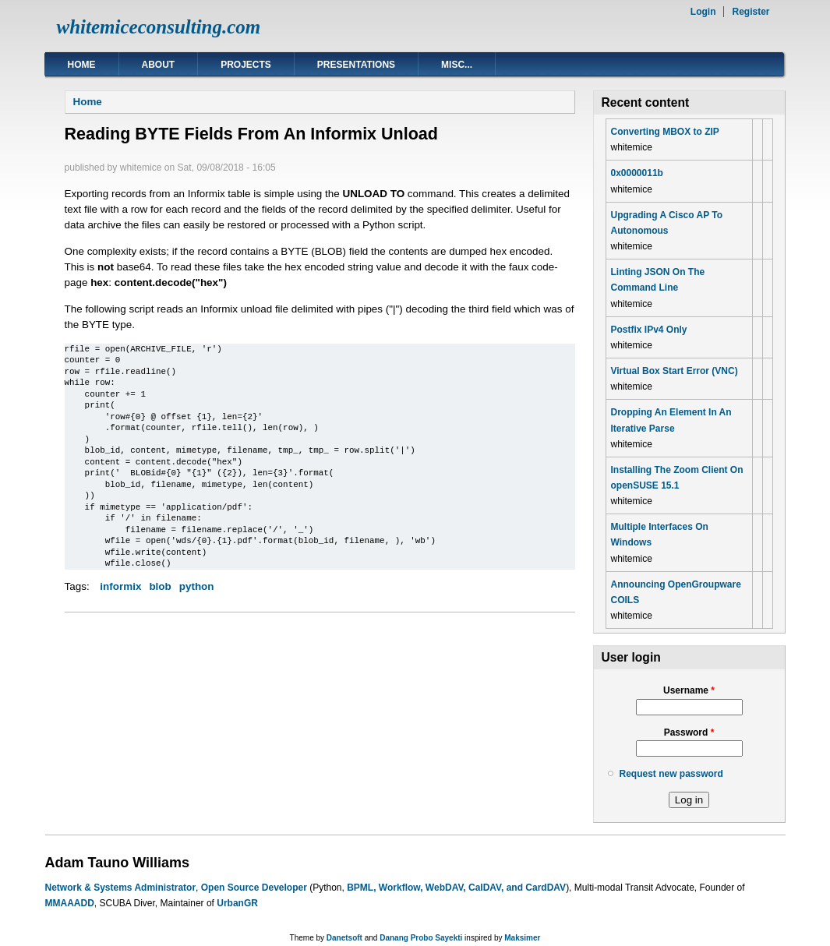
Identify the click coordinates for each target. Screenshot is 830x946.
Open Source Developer (254, 887)
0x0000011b (637, 173)
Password (689, 732)
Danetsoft (344, 938)
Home (82, 64)
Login (703, 11)
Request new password (671, 773)
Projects (246, 64)
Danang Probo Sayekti (421, 938)
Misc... (456, 64)
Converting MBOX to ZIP (665, 131)
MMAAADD (69, 903)
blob (160, 586)
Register (750, 11)
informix (120, 586)
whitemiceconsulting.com (159, 26)
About (158, 64)
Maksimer (522, 938)
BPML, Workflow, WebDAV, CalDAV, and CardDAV (456, 887)
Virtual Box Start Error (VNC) (674, 370)
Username (689, 690)
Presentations (356, 64)
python (196, 586)
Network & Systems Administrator (120, 887)
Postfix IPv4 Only (649, 329)
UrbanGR (237, 903)
